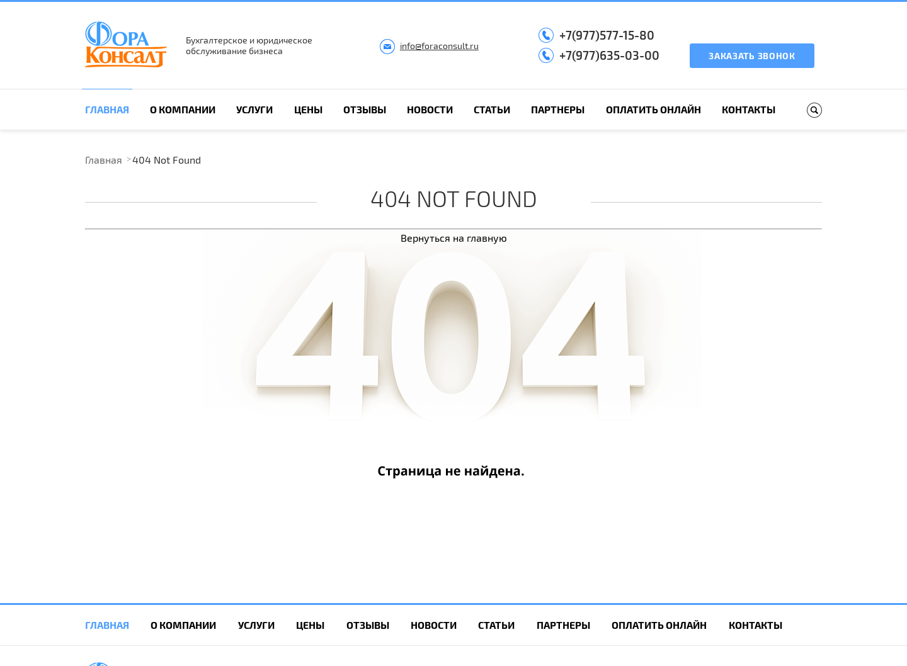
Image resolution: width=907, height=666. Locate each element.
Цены (308, 109)
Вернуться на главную (454, 238)
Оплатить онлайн (653, 109)
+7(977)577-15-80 (606, 35)
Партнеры (558, 109)
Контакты (748, 109)
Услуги (254, 109)
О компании (182, 109)
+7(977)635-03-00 (609, 55)
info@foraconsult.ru (439, 45)
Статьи (492, 109)
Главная (107, 109)
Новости (430, 109)
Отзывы (364, 109)
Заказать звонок (752, 55)
